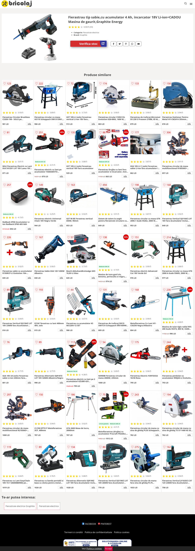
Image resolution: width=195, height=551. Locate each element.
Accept (108, 548)
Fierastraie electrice (49, 506)
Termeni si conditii (73, 532)
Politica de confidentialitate (98, 532)
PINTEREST (104, 523)
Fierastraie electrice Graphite (20, 506)
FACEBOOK (89, 523)
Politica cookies (121, 532)
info (29, 124)
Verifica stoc (93, 44)
